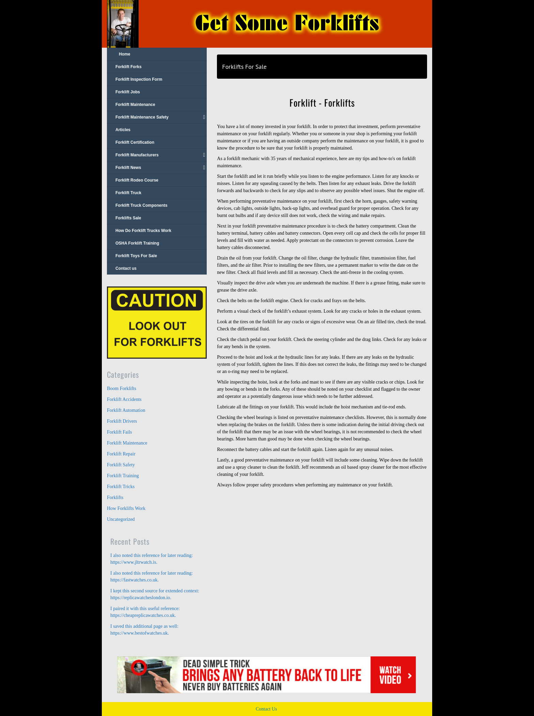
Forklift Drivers (122, 421)
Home (124, 54)
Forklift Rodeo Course (136, 180)
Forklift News (160, 167)
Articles (122, 129)
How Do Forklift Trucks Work (143, 230)
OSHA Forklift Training (137, 243)
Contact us (126, 268)
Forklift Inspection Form (138, 79)
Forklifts (115, 497)
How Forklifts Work (126, 508)
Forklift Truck (128, 192)
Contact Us (266, 709)
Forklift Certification (134, 142)
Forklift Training (123, 475)
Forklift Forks (128, 66)
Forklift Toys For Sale (136, 255)
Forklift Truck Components (141, 205)
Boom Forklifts (121, 388)
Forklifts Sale (128, 218)
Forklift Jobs (127, 92)
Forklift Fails (119, 432)
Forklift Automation (126, 410)
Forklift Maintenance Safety (160, 117)
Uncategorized (121, 519)
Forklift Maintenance (135, 104)
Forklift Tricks (121, 486)
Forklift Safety (121, 464)
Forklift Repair (121, 453)
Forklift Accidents (124, 399)
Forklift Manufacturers (160, 155)
